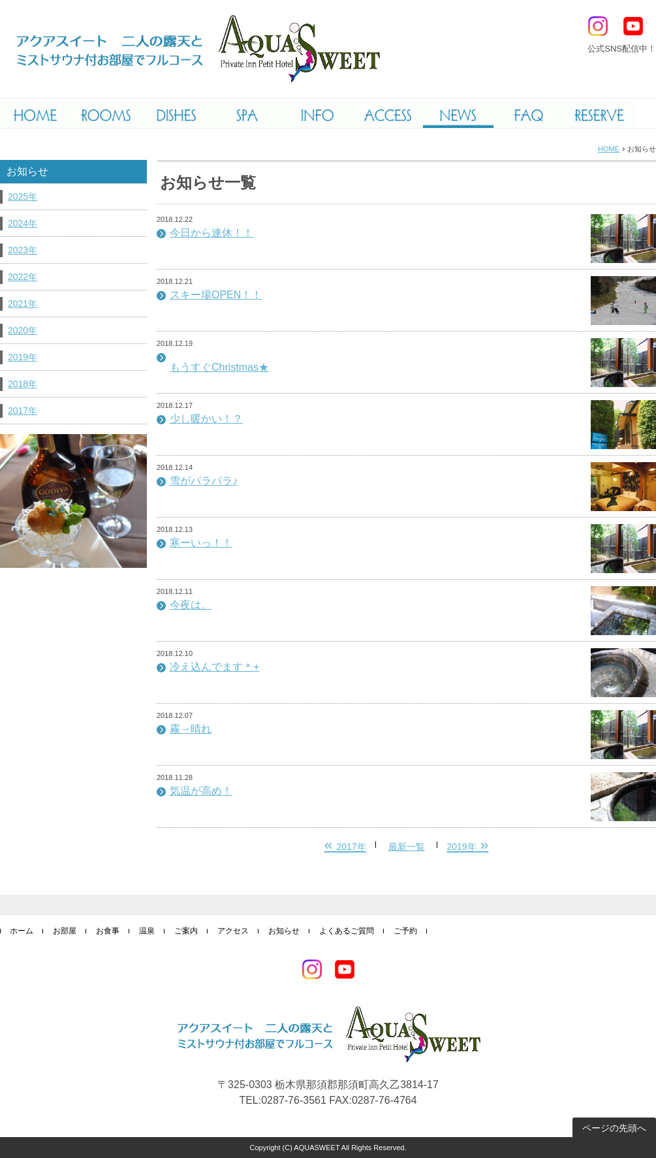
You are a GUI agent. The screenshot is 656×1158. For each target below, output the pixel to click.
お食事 (107, 930)
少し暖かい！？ (206, 419)
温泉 (147, 930)
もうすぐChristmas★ (219, 367)
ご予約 (405, 930)
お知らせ (284, 930)
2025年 (22, 196)
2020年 (22, 330)
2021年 (22, 303)
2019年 (22, 357)
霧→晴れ (190, 729)
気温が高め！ (201, 791)
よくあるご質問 (346, 930)
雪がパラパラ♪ (204, 481)
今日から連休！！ (211, 233)
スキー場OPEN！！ (216, 295)
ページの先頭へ (614, 1128)
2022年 (22, 277)
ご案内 (186, 930)
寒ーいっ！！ (201, 543)
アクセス (233, 930)
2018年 (22, 384)
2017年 (22, 410)
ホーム (21, 930)
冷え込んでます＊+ (214, 667)
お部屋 (64, 930)
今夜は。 (190, 605)
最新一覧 (406, 846)
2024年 (22, 223)
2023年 (22, 250)
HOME (608, 149)
